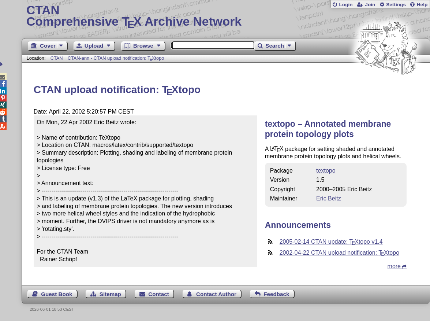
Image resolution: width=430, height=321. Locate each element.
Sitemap (110, 294)
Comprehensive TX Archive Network (225, 16)
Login (345, 4)
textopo (325, 170)
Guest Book (56, 294)
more (394, 266)
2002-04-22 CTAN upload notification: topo (339, 253)
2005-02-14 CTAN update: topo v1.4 (331, 242)
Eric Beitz (328, 198)
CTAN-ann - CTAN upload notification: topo (116, 58)
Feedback (276, 294)
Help (422, 4)
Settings (396, 4)
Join (370, 4)
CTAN (57, 58)
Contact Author (216, 294)
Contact (158, 294)
